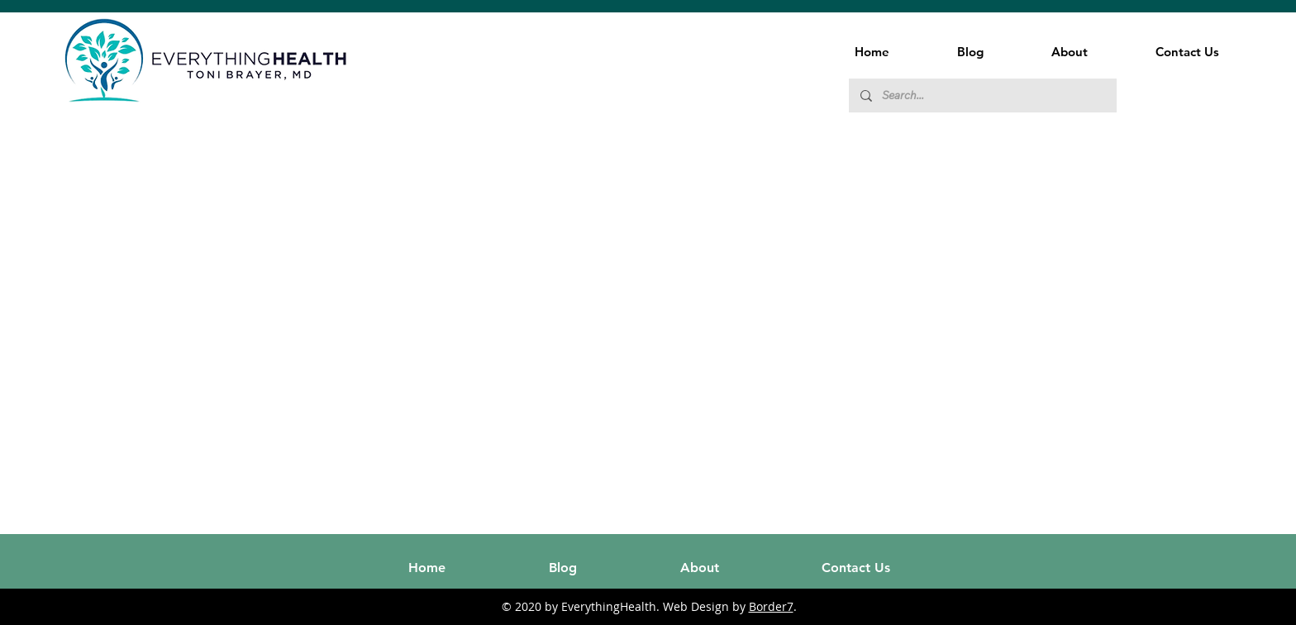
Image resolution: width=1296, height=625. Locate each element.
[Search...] (982, 95)
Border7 (771, 606)
